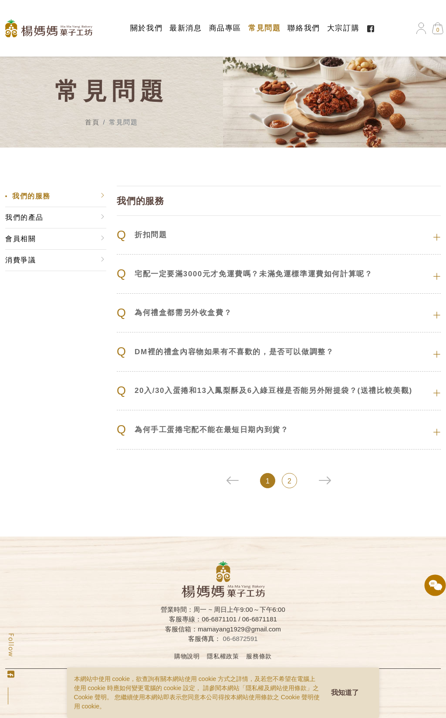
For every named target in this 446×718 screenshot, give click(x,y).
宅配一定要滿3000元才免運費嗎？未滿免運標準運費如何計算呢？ (245, 274)
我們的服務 (31, 196)
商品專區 (225, 28)
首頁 (92, 122)
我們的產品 (24, 217)
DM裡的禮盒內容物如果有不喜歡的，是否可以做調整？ (225, 352)
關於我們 (146, 28)
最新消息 (185, 28)
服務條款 (259, 656)
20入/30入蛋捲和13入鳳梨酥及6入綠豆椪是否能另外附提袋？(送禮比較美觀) (265, 391)
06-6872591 (240, 638)
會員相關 (20, 238)
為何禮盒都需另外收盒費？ (174, 313)
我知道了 (345, 692)
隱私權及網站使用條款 (276, 687)
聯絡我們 (303, 28)
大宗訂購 (343, 28)
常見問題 (264, 28)
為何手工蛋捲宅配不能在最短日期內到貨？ (203, 430)
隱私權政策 (223, 656)
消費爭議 (20, 260)
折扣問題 (142, 235)
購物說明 (187, 656)
